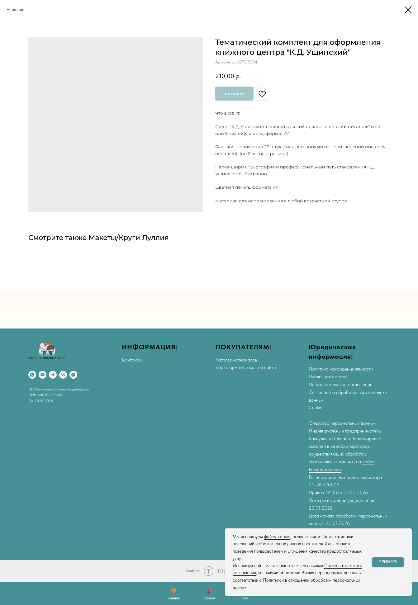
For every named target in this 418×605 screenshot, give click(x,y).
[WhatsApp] (32, 375)
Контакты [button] (131, 360)
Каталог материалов (236, 360)
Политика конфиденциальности (341, 369)
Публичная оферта (328, 377)
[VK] (63, 375)
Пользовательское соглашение (341, 384)
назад (17, 9)
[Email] (42, 375)
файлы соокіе (277, 536)
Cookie (315, 407)
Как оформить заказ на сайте (245, 367)
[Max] (73, 375)
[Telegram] (53, 375)
